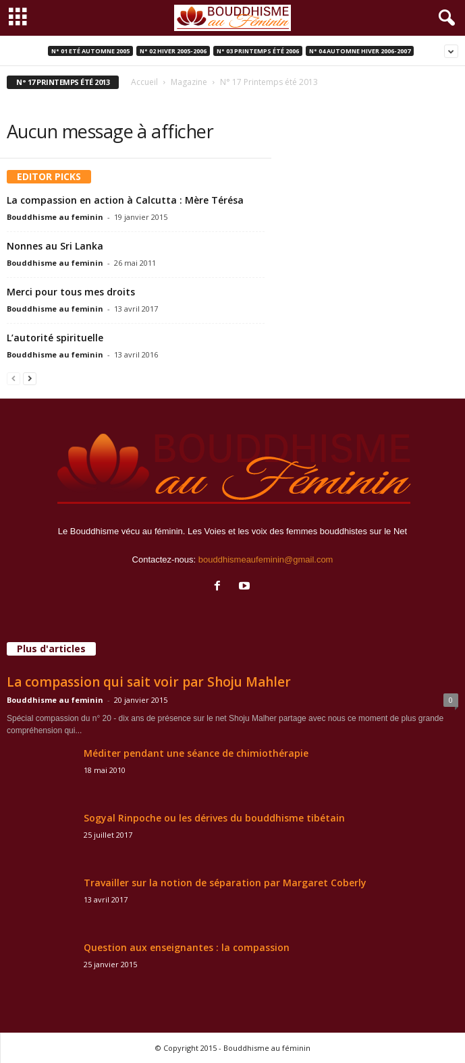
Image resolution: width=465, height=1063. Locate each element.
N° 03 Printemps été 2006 (258, 51)
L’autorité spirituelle (55, 337)
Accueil (144, 82)
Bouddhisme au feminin (55, 217)
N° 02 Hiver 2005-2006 (173, 51)
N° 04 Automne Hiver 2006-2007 (359, 51)
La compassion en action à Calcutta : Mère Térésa (125, 200)
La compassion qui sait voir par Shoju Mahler (149, 682)
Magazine (189, 82)
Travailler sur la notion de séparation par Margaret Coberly (225, 882)
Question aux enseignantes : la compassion (187, 947)
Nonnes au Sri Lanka (55, 245)
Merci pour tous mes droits (71, 291)
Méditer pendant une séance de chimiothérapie (196, 753)
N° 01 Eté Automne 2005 (90, 51)
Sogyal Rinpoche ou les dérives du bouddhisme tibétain (214, 817)
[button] (444, 18)
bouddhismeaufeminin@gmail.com (265, 559)
